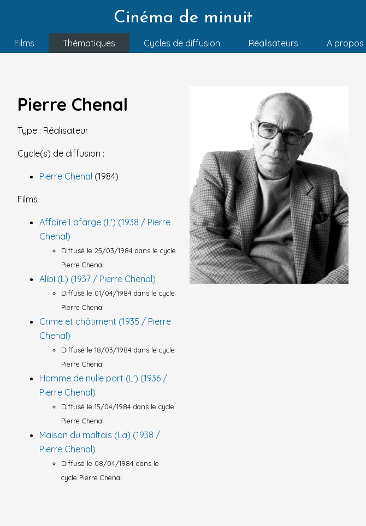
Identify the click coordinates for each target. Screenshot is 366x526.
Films (24, 43)
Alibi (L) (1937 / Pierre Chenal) (97, 278)
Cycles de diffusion (182, 43)
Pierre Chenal (67, 176)
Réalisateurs (273, 43)
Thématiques (89, 43)
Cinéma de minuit (183, 18)
